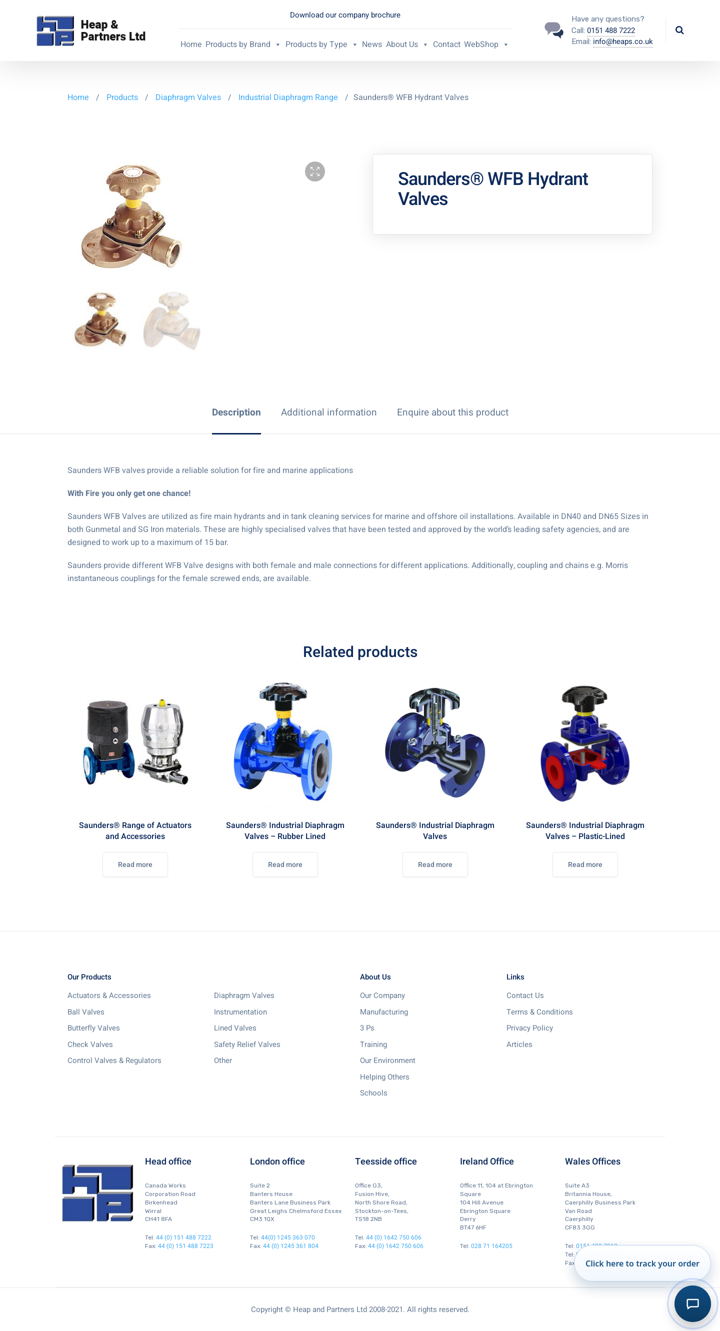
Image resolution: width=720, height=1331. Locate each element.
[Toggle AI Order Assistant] (692, 1304)
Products (123, 98)
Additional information (329, 413)
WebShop (487, 44)
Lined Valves (235, 1028)
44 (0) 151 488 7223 (186, 1246)
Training (373, 1044)
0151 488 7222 (611, 30)
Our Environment (388, 1060)
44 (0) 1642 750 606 (394, 1237)
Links (515, 977)
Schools (374, 1093)
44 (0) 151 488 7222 (184, 1237)
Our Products (90, 977)
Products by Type (322, 44)
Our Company (382, 995)
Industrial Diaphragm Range (288, 98)
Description (236, 413)
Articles (519, 1044)
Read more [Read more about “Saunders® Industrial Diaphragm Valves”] (435, 865)
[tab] (236, 412)
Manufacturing (384, 1012)
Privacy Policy (529, 1028)
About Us (407, 44)
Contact (446, 44)
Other (223, 1060)
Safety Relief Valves (247, 1044)
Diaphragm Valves (188, 98)
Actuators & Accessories (109, 995)
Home (191, 44)
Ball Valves (86, 1012)
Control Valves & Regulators (115, 1060)
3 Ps (367, 1028)
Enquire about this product (452, 413)
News (372, 44)
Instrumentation (240, 1012)
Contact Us (525, 995)
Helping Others (385, 1077)
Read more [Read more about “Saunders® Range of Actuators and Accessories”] (135, 865)
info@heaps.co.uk (623, 41)
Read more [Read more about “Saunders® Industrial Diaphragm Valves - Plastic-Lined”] (585, 865)
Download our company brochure (345, 15)
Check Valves (90, 1044)
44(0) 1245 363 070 (288, 1237)
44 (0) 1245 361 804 (290, 1246)
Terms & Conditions (539, 1012)
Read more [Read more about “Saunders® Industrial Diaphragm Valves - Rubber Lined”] (285, 865)
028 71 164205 (491, 1246)
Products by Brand (244, 44)
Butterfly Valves (94, 1028)
